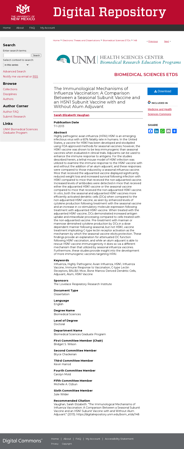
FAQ (78, 438)
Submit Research (14, 116)
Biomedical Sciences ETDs (116, 40)
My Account (93, 438)
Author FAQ (11, 111)
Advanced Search (14, 71)
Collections (10, 89)
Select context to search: (18, 59)
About (67, 438)
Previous (153, 41)
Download (162, 91)
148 (135, 40)
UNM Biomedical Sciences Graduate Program (20, 131)
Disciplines (10, 94)
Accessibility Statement (119, 438)
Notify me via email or (20, 76)
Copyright (67, 443)
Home (56, 40)
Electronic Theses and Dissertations (81, 40)
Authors (8, 99)
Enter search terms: (15, 50)
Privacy (54, 443)
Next (166, 41)
